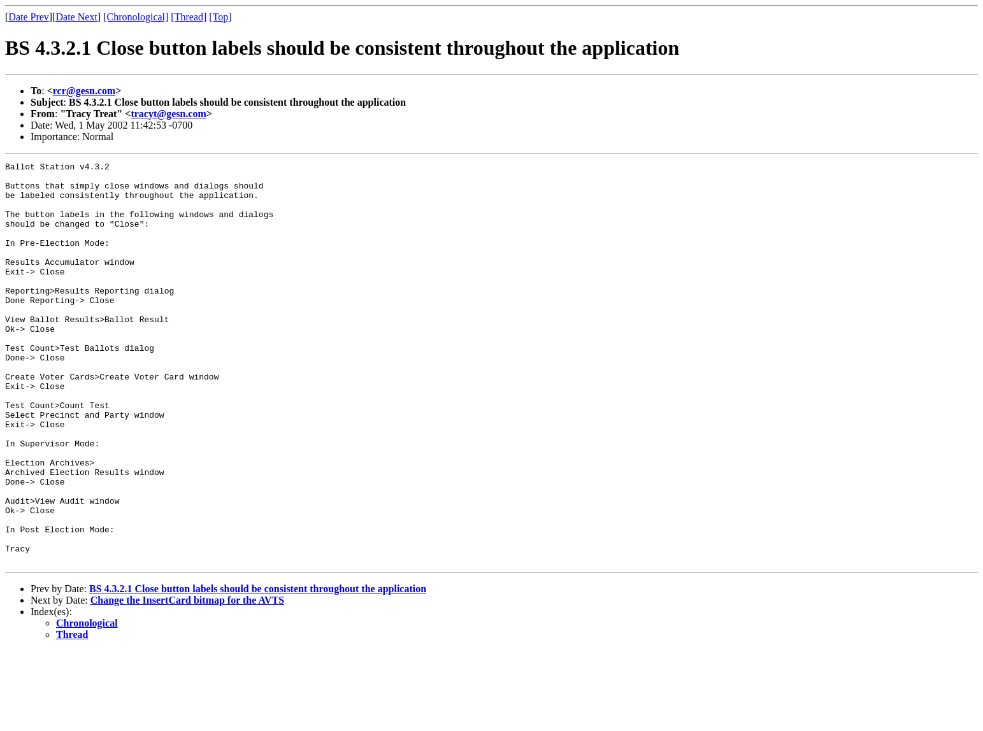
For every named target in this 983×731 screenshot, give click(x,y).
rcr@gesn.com (84, 90)
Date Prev (28, 16)
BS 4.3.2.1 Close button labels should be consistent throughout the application (257, 669)
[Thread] (188, 16)
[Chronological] (135, 16)
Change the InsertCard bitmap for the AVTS (187, 680)
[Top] (220, 16)
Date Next (76, 16)
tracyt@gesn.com (168, 113)
